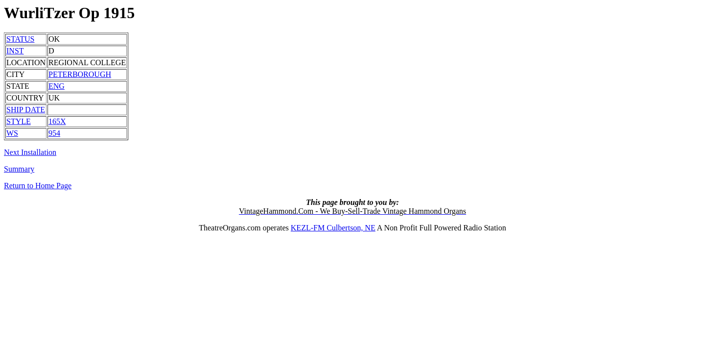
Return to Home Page (37, 185)
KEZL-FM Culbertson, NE (333, 228)
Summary (19, 169)
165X (57, 121)
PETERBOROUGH (79, 74)
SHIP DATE (25, 109)
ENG (56, 86)
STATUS (20, 39)
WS (12, 133)
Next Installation (30, 152)
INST (15, 51)
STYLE (18, 121)
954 (54, 133)
